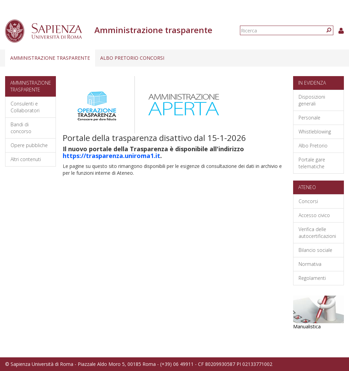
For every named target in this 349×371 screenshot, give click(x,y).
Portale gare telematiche (312, 163)
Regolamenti (312, 278)
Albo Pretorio (313, 145)
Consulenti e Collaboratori (25, 107)
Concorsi (308, 201)
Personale (309, 117)
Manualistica (307, 326)
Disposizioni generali (312, 100)
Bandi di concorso (21, 127)
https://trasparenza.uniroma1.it (111, 156)
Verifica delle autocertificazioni (317, 232)
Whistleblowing (315, 131)
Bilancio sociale (315, 250)
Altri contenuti (26, 159)
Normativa (310, 264)
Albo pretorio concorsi (132, 58)
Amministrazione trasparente (50, 58)
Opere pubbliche (29, 145)
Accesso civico (314, 215)
